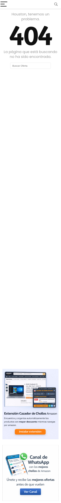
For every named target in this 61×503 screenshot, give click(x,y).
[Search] (56, 4)
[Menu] (4, 4)
